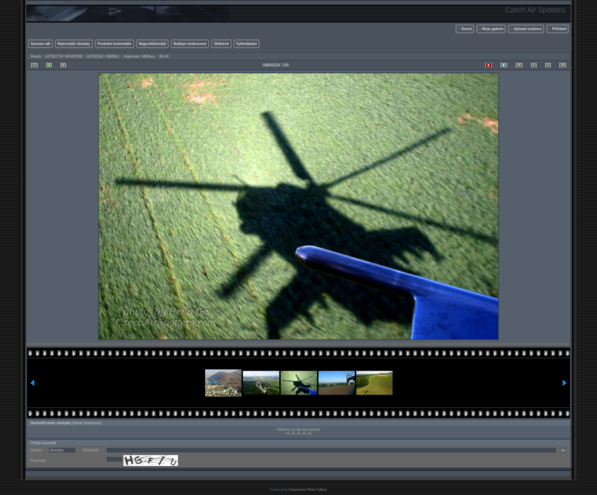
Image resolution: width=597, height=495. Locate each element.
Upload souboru (528, 29)
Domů (467, 29)
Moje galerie (492, 29)
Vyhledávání (246, 44)
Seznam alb (40, 44)
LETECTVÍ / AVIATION (63, 56)
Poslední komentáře (114, 44)
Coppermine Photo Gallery (307, 489)
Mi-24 (164, 56)
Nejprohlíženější (153, 44)
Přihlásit (559, 29)
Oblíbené (221, 44)
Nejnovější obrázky (73, 44)
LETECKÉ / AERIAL (103, 56)
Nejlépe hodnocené (190, 44)
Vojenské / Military (139, 56)
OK (563, 450)
